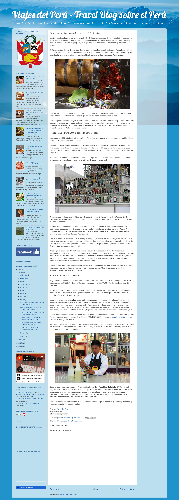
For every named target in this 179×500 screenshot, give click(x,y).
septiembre (24, 284)
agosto (22, 287)
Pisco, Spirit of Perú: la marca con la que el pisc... (32, 303)
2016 (20, 346)
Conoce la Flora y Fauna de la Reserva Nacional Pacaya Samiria (34, 130)
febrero (23, 333)
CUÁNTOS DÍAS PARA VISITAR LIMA (29, 399)
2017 (20, 343)
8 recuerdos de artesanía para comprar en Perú (34, 210)
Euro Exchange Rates (27, 487)
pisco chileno (66, 421)
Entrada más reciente (60, 489)
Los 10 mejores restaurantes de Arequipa (34, 163)
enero (22, 336)
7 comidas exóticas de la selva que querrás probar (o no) (34, 112)
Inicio (95, 489)
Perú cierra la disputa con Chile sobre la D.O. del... (31, 323)
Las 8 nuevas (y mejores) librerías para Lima (34, 179)
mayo (22, 293)
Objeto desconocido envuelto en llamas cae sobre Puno (31, 318)
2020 (20, 269)
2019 (20, 272)
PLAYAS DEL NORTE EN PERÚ (27, 403)
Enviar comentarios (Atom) (69, 494)
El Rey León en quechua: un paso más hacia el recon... (32, 313)
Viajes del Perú (62, 409)
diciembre (24, 275)
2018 (20, 340)
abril (22, 296)
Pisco (59, 421)
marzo (22, 299)
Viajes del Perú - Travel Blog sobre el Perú (89, 14)
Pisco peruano (77, 421)
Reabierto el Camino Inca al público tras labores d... (29, 328)
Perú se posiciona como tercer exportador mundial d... (30, 308)
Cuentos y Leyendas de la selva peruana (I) (35, 78)
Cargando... (20, 421)
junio (22, 290)
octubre (23, 281)
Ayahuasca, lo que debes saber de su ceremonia (34, 195)
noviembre (24, 278)
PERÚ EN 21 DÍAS (22, 392)
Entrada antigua (127, 489)
